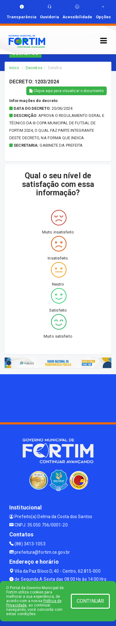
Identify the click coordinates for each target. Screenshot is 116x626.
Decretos (34, 67)
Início (14, 67)
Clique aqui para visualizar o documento (66, 91)
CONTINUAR (90, 601)
